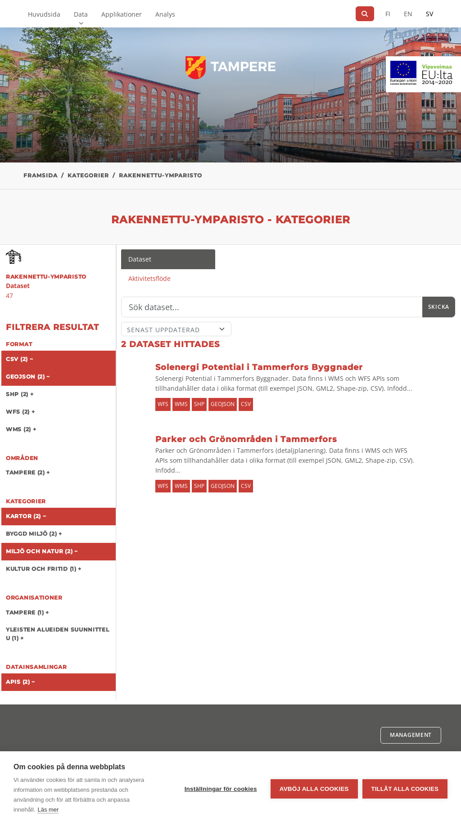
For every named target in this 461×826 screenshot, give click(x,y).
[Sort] (176, 329)
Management (411, 735)
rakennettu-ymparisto (160, 175)
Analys (165, 14)
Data (81, 14)
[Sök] (365, 13)
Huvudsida (44, 14)
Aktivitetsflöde (149, 278)
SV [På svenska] (429, 13)
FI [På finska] (387, 13)
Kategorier (88, 175)
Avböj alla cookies (314, 788)
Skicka (438, 307)
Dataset (139, 259)
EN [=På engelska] (408, 13)
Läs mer (48, 809)
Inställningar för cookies (221, 788)
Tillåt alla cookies (404, 788)
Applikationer (121, 14)
